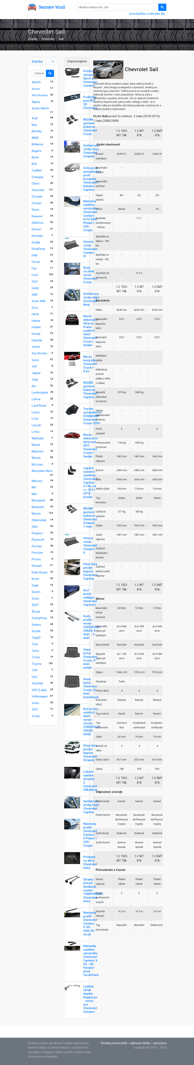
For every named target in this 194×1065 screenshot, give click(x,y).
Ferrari (36, 262)
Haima (36, 321)
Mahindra (38, 438)
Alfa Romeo (40, 95)
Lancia (36, 399)
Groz (35, 308)
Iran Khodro (39, 353)
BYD (34, 164)
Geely (35, 288)
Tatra (35, 651)
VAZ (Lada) (39, 690)
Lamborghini (40, 392)
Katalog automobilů (114, 1043)
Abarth (36, 82)
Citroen (37, 203)
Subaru (36, 624)
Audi (35, 118)
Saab (35, 585)
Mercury (37, 481)
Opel (35, 526)
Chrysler (37, 196)
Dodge (36, 242)
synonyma (159, 1043)
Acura (36, 89)
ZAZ (35, 709)
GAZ (35, 281)
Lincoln (36, 425)
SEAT (35, 605)
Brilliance (37, 144)
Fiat (34, 268)
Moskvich (38, 507)
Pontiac (37, 546)
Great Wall (38, 301)
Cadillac (37, 170)
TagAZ (36, 638)
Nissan (36, 513)
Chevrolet (48, 39)
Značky (33, 39)
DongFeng (38, 249)
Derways (37, 236)
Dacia (35, 209)
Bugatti (36, 151)
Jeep (35, 379)
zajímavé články (140, 1043)
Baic (34, 125)
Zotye (36, 716)
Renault (37, 566)
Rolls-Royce (40, 572)
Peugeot (37, 533)
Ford (35, 275)
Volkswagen (40, 696)
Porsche (37, 553)
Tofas (36, 657)
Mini (34, 494)
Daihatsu (37, 222)
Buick (35, 157)
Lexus (36, 412)
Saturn (36, 592)
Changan (37, 177)
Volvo (35, 703)
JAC (34, 366)
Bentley (37, 131)
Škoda (36, 611)
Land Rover (39, 405)
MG (34, 487)
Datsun (36, 229)
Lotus (36, 432)
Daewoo (37, 216)
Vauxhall (37, 683)
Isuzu (35, 360)
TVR (35, 670)
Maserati (37, 451)
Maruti (36, 445)
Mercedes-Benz (42, 471)
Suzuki (36, 631)
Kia (34, 386)
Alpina (36, 102)
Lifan (35, 418)
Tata (35, 644)
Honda (36, 334)
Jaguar (36, 373)
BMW (35, 138)
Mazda (36, 458)
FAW (35, 255)
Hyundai (37, 340)
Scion (35, 598)
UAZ (35, 677)
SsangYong (39, 618)
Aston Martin (40, 108)
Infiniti (36, 347)
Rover (35, 579)
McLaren (37, 464)
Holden (36, 327)
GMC (35, 294)
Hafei (35, 314)
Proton (36, 559)
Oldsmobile (39, 520)
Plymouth (38, 539)
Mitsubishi (38, 500)
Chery (35, 183)
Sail (61, 39)
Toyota (36, 664)
